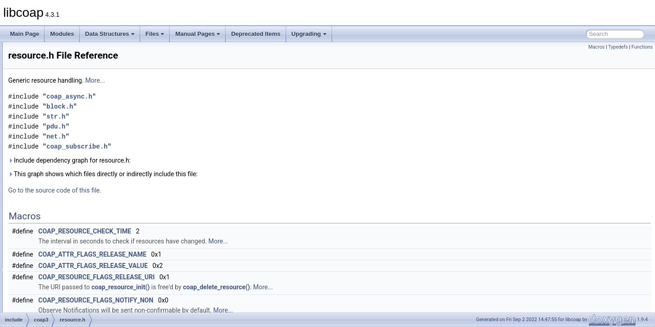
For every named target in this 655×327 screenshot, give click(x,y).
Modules (62, 33)
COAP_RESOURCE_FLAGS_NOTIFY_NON (209, 300)
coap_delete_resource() (330, 287)
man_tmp (41, 247)
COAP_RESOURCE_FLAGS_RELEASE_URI (210, 277)
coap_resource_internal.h (75, 87)
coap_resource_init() (234, 287)
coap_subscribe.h (66, 127)
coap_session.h (63, 107)
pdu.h (51, 207)
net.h (51, 197)
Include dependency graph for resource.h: (183, 160)
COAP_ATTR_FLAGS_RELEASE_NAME (206, 254)
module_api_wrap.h (54, 267)
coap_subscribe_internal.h (76, 137)
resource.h (58, 217)
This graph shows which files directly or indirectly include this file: (217, 174)
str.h (50, 227)
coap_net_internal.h (68, 47)
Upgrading (309, 33)
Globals (32, 277)
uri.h (50, 237)
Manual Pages (197, 33)
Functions (642, 47)
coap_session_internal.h (74, 117)
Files (155, 33)
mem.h (53, 187)
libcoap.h (55, 177)
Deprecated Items (255, 33)
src (33, 257)
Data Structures (110, 33)
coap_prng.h (60, 77)
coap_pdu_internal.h (69, 67)
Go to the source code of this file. (168, 190)
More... (208, 80)
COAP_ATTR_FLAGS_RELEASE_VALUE (207, 265)
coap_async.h (183, 96)
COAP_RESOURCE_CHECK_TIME (198, 231)
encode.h (56, 167)
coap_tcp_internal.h (68, 147)
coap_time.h (59, 157)
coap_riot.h (58, 97)
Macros (596, 47)
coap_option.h (62, 57)
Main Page (24, 33)
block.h (173, 106)
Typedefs (618, 47)
